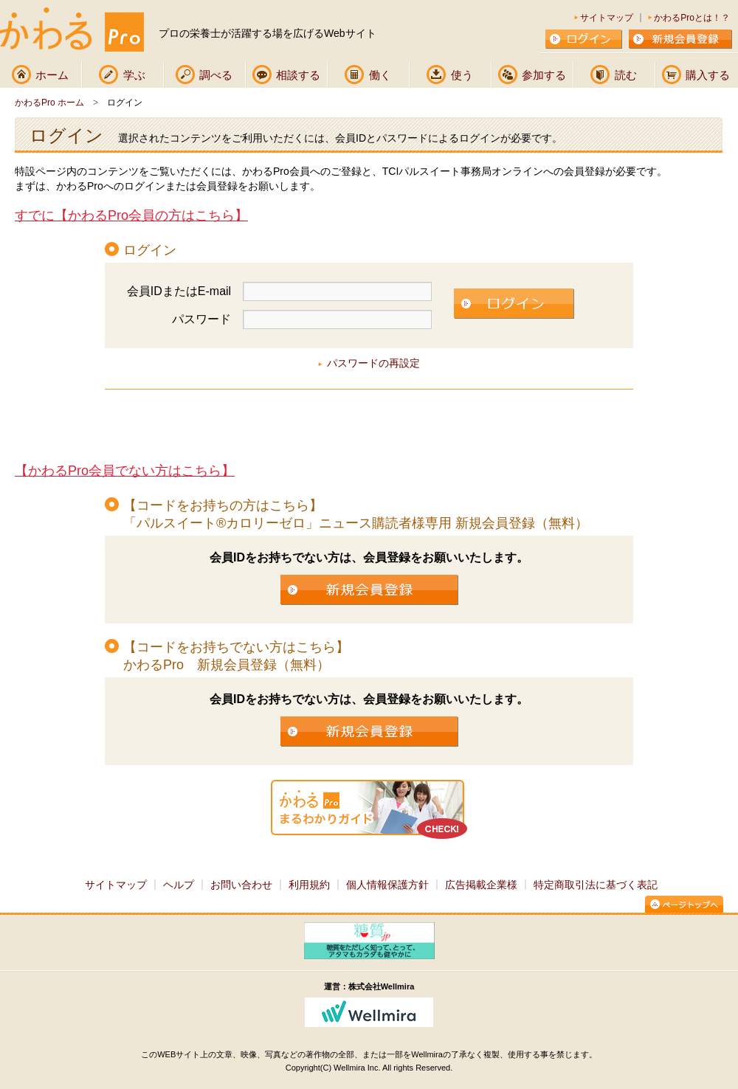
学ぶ (134, 75)
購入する (708, 75)
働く (380, 75)
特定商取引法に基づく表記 (596, 885)
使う (462, 75)
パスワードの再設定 (373, 363)
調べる (215, 75)
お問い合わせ (241, 885)
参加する (544, 75)
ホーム (52, 75)
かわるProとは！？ (692, 18)
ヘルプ (178, 885)
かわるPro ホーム (49, 102)
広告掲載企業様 (481, 885)
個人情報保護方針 (387, 885)
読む (626, 75)
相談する (298, 75)
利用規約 (309, 885)
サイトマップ (606, 18)
